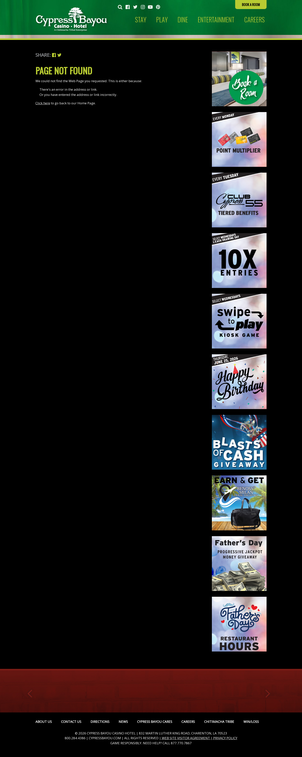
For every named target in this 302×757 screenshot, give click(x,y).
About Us (43, 721)
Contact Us (71, 721)
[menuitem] (120, 7)
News (123, 721)
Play (162, 19)
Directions (100, 721)
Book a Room (251, 4)
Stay (140, 19)
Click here (42, 103)
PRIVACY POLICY (224, 738)
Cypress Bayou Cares (154, 721)
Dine (183, 19)
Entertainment (216, 19)
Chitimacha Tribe (219, 721)
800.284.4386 (75, 738)
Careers (188, 721)
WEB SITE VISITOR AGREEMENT (186, 738)
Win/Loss (251, 721)
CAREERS (254, 19)
